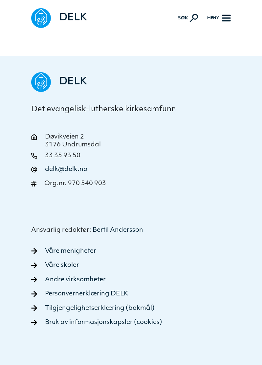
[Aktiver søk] (188, 18)
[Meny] (219, 18)
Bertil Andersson (118, 230)
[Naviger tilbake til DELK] (59, 18)
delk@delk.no (66, 169)
